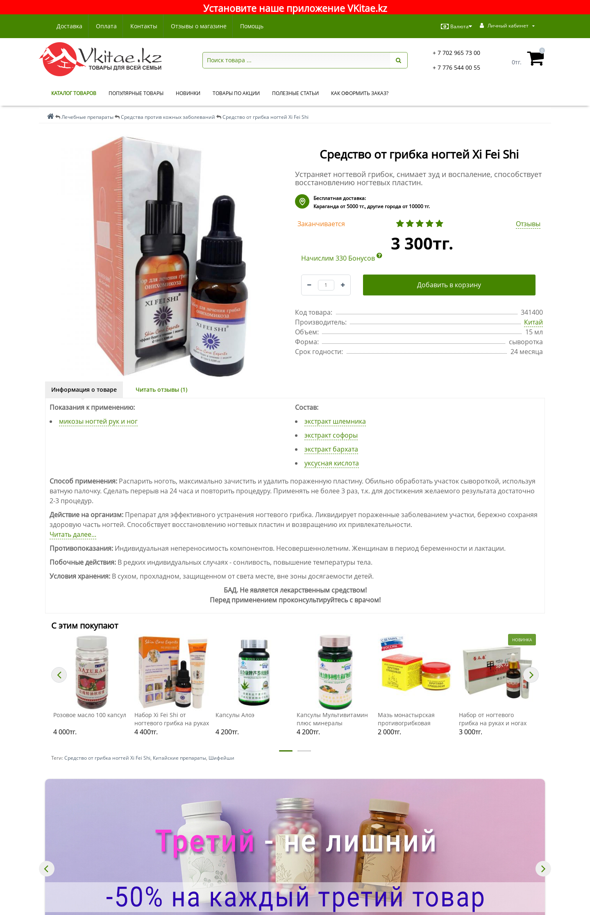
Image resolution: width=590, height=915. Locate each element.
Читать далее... (73, 534)
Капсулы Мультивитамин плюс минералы (332, 719)
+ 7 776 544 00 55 (456, 67)
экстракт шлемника (335, 421)
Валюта (456, 26)
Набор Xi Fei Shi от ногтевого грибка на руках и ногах (171, 719)
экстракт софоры (331, 435)
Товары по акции (236, 93)
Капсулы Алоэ (235, 715)
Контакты (146, 26)
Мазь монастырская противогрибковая (406, 719)
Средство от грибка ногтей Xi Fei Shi (107, 757)
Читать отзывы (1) (161, 389)
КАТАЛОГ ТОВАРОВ (73, 93)
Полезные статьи (295, 93)
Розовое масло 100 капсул (89, 715)
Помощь (256, 26)
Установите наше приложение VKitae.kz (295, 8)
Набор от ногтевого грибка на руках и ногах (492, 719)
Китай (533, 322)
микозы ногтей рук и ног (98, 421)
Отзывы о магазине (202, 26)
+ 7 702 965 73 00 (456, 53)
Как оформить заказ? (359, 93)
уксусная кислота (331, 463)
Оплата (107, 26)
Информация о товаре (84, 389)
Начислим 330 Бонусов (341, 258)
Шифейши (221, 757)
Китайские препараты (179, 757)
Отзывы (528, 223)
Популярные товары (136, 93)
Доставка (69, 26)
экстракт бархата (331, 449)
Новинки (188, 93)
